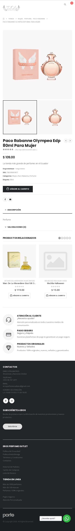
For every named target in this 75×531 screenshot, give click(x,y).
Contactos (7, 460)
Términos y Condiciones (13, 457)
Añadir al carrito (19, 189)
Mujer (14, 176)
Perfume (33, 176)
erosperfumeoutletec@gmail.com (16, 386)
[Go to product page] (19, 261)
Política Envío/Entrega (11, 454)
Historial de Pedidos (11, 467)
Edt (5, 281)
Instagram (11, 400)
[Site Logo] (11, 8)
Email (10, 199)
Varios (64, 281)
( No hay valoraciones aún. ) (26, 149)
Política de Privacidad (11, 451)
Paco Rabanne (23, 176)
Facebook (5, 199)
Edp (46, 281)
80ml (12, 180)
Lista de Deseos (9, 473)
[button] (65, 4)
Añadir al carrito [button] (21, 295)
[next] (70, 141)
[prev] (66, 141)
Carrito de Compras (11, 470)
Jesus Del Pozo (52, 281)
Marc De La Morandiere (15, 281)
